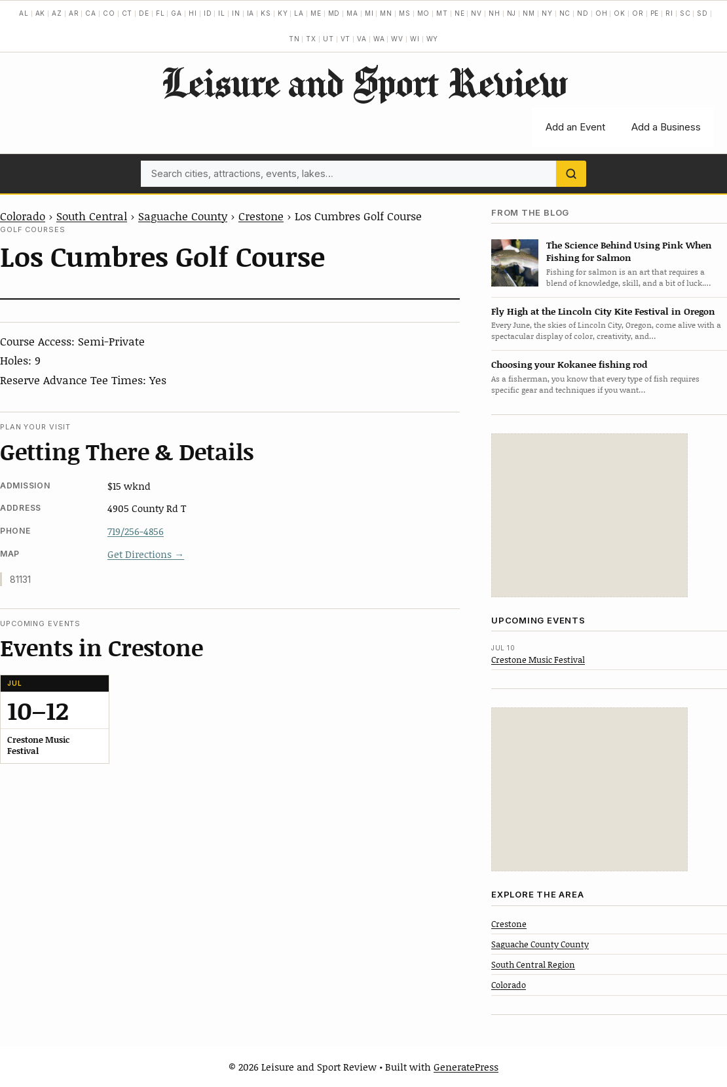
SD (702, 13)
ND (583, 13)
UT (328, 39)
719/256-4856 (135, 531)
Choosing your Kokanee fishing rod (569, 364)
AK (40, 13)
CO (109, 13)
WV (397, 39)
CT (127, 13)
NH (494, 13)
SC (685, 13)
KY (283, 13)
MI (369, 13)
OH (601, 13)
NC (565, 13)
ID (208, 13)
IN (236, 13)
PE (655, 13)
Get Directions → (145, 554)
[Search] (571, 174)
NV (476, 13)
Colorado (22, 216)
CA (90, 13)
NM (529, 13)
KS (266, 13)
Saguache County (182, 216)
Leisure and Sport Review (364, 82)
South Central (91, 216)
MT (442, 13)
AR (74, 13)
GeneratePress (466, 1066)
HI (193, 13)
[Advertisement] (589, 515)
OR (638, 13)
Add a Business (666, 127)
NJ (512, 13)
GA (176, 13)
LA (299, 13)
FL (160, 13)
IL (221, 13)
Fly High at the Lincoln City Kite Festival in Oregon (603, 311)
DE (144, 13)
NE (460, 13)
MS (405, 13)
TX (311, 39)
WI (415, 39)
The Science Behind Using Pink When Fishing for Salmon (629, 251)
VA (362, 39)
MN (386, 13)
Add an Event (575, 127)
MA (352, 13)
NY (547, 13)
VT (346, 39)
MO (423, 13)
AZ (57, 13)
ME (316, 13)
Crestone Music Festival (538, 659)
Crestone (261, 216)
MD (334, 13)
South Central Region (533, 964)
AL (24, 13)
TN (294, 39)
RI (669, 13)
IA (251, 13)
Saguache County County (540, 944)
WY (432, 39)
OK (619, 13)
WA (379, 39)
